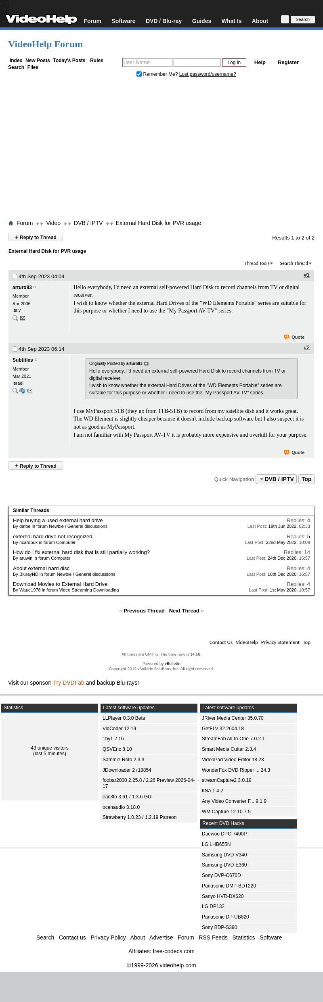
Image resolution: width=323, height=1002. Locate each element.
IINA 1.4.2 (212, 791)
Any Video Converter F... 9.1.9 (234, 801)
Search (16, 67)
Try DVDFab (68, 682)
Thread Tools (257, 263)
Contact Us (221, 642)
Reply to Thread (36, 236)
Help (260, 62)
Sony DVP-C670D (221, 875)
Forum (92, 21)
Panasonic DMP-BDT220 (229, 886)
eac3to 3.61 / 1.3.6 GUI (128, 797)
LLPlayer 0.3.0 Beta (124, 718)
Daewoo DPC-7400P (224, 834)
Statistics (244, 937)
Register (288, 62)
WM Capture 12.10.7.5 (226, 812)
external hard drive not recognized (52, 536)
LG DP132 (213, 906)
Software (123, 21)
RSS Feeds (213, 937)
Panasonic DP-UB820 (225, 917)
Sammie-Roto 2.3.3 (123, 759)
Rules (96, 60)
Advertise (161, 937)
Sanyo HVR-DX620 (222, 896)
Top (307, 479)
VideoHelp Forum (45, 44)
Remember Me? (157, 74)
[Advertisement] (161, 150)
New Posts (37, 60)
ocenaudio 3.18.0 (121, 807)
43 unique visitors (49, 748)
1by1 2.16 (113, 739)
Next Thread (184, 611)
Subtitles (23, 360)
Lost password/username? (207, 74)
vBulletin (172, 663)
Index (16, 60)
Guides (201, 21)
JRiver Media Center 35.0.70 (233, 718)
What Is (232, 21)
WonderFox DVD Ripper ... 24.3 (236, 770)
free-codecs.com (173, 951)
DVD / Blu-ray (164, 21)
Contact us (72, 937)
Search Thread (294, 263)
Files (32, 67)
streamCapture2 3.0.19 (227, 780)
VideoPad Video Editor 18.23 (233, 759)
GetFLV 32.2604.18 (223, 728)
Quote (294, 337)
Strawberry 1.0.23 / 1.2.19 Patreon (139, 817)
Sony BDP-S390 (219, 927)
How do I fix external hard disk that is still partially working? (81, 552)
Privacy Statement (280, 642)
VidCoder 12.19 (119, 728)
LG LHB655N (216, 844)
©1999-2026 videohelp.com (161, 965)
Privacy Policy (108, 937)
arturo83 (22, 287)
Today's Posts (69, 60)
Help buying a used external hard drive (58, 520)
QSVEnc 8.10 (117, 749)
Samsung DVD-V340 (224, 855)
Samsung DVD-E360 (224, 865)
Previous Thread (144, 611)
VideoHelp (247, 642)
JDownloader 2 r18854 (127, 770)
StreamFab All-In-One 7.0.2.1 (233, 739)
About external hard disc (41, 568)
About (260, 21)
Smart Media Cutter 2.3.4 (229, 749)
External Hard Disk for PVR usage (158, 223)
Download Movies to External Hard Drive (60, 584)
